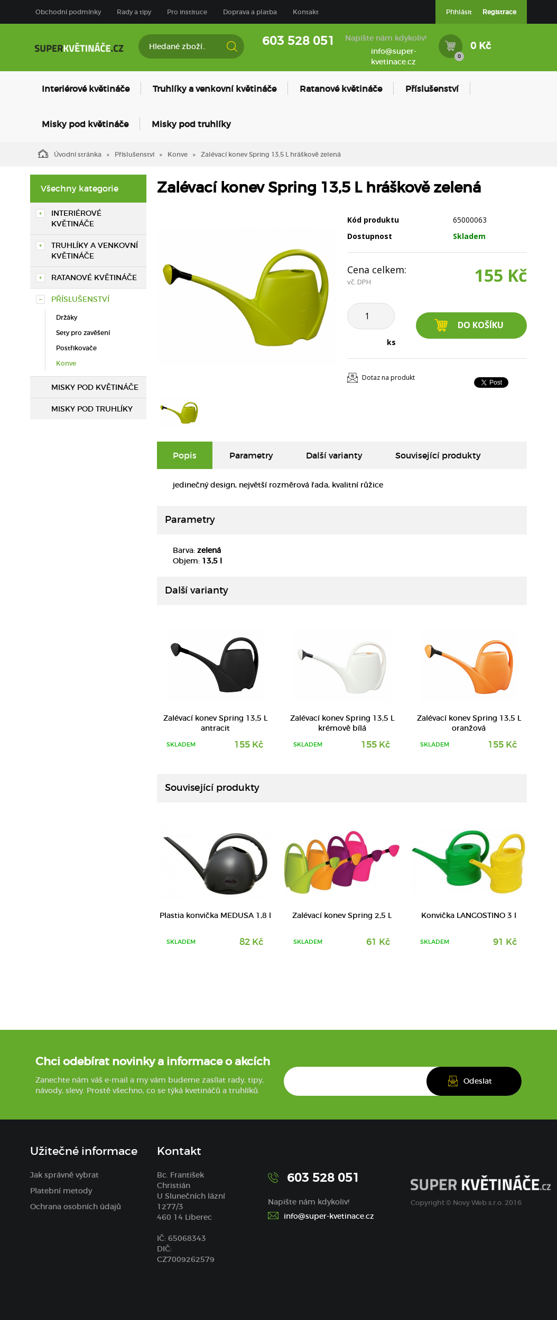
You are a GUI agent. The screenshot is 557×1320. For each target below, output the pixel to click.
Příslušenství (432, 88)
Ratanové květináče (341, 88)
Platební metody (61, 1190)
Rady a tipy (134, 12)
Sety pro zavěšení (83, 333)
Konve (178, 154)
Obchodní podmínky (68, 12)
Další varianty (334, 455)
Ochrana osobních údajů (75, 1206)
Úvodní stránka (69, 153)
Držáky (66, 317)
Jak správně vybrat (64, 1175)
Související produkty (438, 455)
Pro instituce (187, 12)
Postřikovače (76, 348)
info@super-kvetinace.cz (393, 56)
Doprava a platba (250, 12)
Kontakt (306, 12)
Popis (185, 455)
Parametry (251, 455)
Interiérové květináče (85, 88)
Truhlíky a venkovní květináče (214, 88)
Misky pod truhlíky (191, 124)
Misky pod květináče (85, 124)
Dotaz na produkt (388, 377)
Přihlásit (459, 12)
